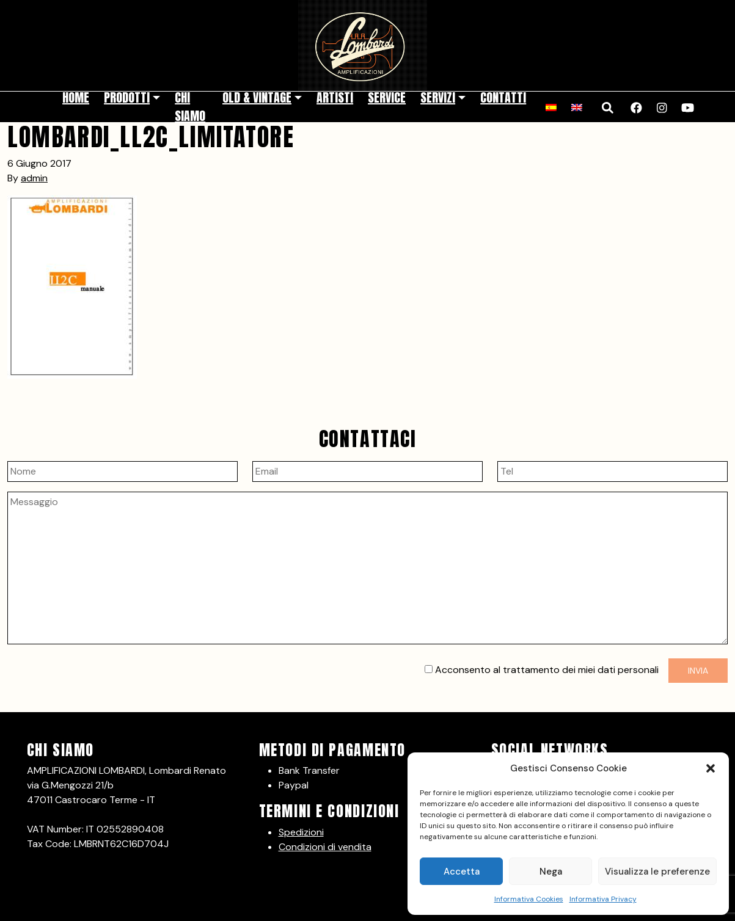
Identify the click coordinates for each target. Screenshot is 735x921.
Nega (550, 871)
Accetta (462, 871)
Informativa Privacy (603, 899)
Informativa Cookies (528, 899)
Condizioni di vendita (325, 846)
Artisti (334, 97)
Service (387, 97)
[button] (710, 768)
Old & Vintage (256, 97)
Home (75, 97)
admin (34, 178)
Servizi (437, 97)
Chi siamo (190, 106)
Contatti (503, 97)
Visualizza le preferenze (657, 871)
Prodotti (127, 97)
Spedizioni (301, 832)
